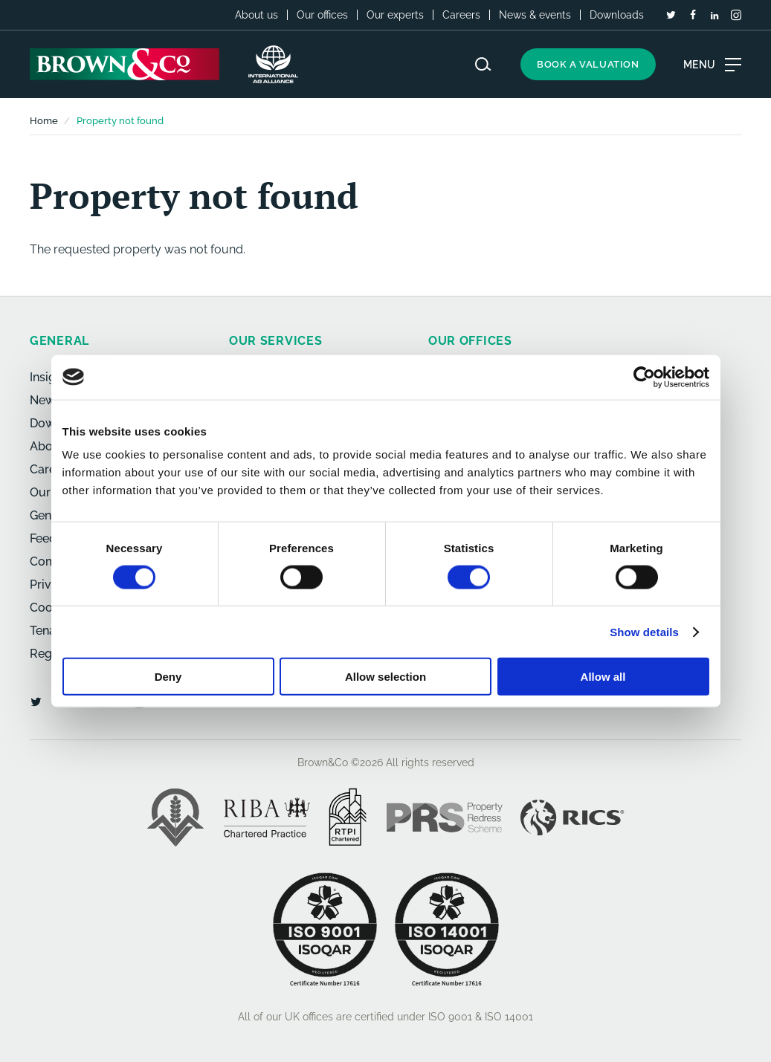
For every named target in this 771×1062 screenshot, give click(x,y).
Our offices (322, 15)
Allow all (603, 676)
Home (44, 120)
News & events (535, 15)
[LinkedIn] (714, 15)
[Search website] (483, 64)
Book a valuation (588, 64)
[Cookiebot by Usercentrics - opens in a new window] (644, 377)
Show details (644, 631)
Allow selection (385, 676)
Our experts (395, 15)
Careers (461, 15)
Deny (168, 676)
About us (256, 15)
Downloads (617, 15)
